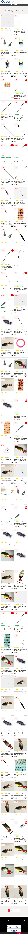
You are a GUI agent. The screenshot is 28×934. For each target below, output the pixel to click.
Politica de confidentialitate (16, 920)
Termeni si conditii (6, 920)
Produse (3, 7)
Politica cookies (12, 933)
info (12, 33)
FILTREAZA (14, 4)
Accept (18, 933)
